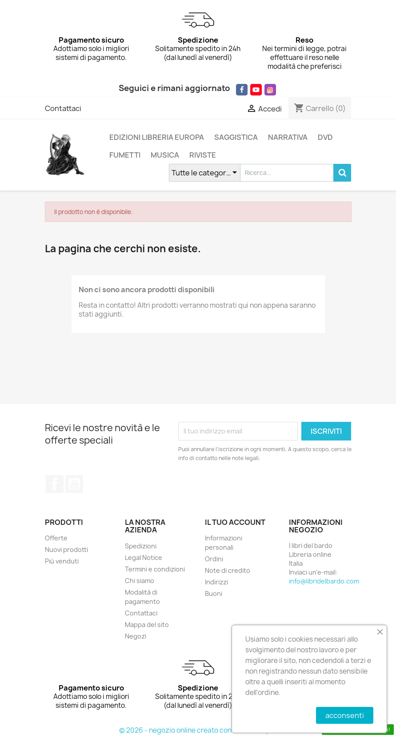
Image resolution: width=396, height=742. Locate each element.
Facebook (55, 484)
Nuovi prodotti (66, 549)
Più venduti (62, 561)
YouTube (74, 484)
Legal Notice (143, 557)
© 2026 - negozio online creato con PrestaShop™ (198, 730)
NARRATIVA (288, 137)
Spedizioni (140, 546)
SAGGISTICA (236, 137)
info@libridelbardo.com (324, 581)
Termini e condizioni (155, 569)
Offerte (56, 538)
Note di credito (227, 570)
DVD (325, 137)
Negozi (135, 636)
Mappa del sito (147, 624)
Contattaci (63, 108)
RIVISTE (202, 155)
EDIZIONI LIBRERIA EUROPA (156, 137)
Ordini (214, 559)
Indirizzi (216, 582)
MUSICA (165, 155)
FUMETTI (124, 155)
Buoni (213, 593)
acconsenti (344, 715)
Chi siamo (139, 580)
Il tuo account (235, 522)
